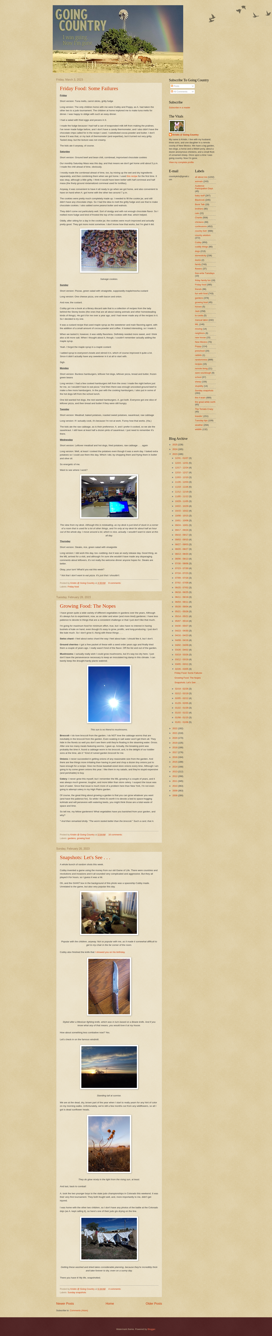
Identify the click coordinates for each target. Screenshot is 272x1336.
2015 (175, 762)
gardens (72, 838)
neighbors (200, 333)
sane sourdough (203, 373)
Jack (197, 311)
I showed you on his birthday (110, 952)
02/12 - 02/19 (182, 693)
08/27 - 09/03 (182, 544)
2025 (175, 444)
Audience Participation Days (204, 187)
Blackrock (200, 200)
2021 (175, 733)
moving (198, 329)
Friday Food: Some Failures (89, 88)
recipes (198, 364)
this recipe (132, 176)
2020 (175, 738)
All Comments (179, 91)
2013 (175, 771)
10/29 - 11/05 (182, 501)
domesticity (200, 255)
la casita (199, 315)
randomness (201, 359)
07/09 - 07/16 (182, 578)
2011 (175, 781)
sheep (198, 381)
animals (199, 181)
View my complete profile (181, 162)
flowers (198, 268)
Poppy (198, 346)
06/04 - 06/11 (182, 602)
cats (197, 213)
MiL (197, 324)
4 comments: (115, 1289)
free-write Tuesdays (204, 273)
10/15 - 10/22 (182, 510)
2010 (175, 786)
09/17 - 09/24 (182, 530)
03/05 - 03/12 (182, 664)
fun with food (201, 293)
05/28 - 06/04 (182, 606)
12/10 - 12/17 (182, 472)
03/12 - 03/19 (182, 659)
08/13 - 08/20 (182, 554)
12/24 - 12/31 (182, 463)
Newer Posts (65, 1303)
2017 (175, 752)
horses (198, 306)
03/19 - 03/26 (182, 654)
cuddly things (201, 246)
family (198, 264)
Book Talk (200, 204)
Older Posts (154, 1303)
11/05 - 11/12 (182, 496)
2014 (175, 766)
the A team (200, 397)
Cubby (198, 242)
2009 (175, 790)
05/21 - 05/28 (182, 611)
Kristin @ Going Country (185, 134)
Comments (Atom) (79, 1310)
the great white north (205, 402)
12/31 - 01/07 (182, 458)
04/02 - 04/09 (182, 645)
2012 (175, 776)
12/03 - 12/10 (182, 477)
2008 (175, 795)
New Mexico (201, 342)
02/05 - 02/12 (182, 698)
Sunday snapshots (77, 1292)
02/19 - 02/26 (182, 688)
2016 (175, 757)
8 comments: (115, 583)
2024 (175, 449)
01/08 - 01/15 (182, 717)
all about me (201, 177)
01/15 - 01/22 (182, 712)
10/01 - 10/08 (182, 520)
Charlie (198, 217)
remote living (201, 368)
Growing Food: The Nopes (88, 606)
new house (200, 337)
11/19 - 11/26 (182, 487)
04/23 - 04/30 (182, 630)
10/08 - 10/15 (182, 515)
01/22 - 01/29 (182, 707)
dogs (197, 251)
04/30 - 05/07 (182, 626)
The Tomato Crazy (204, 409)
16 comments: (115, 834)
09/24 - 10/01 (182, 525)
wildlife (198, 429)
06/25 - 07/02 (182, 587)
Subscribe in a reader (179, 107)
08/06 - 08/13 (182, 558)
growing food (83, 838)
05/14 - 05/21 (182, 616)
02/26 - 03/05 (182, 669)
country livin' (201, 231)
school (198, 377)
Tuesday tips (201, 420)
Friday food (73, 586)
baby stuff (200, 195)
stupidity (199, 386)
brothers (199, 208)
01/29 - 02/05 (182, 703)
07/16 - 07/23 (182, 573)
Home (110, 1303)
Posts (175, 86)
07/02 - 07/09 (182, 582)
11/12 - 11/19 (182, 491)
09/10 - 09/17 (182, 535)
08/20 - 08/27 (182, 549)
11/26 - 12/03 (182, 482)
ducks (198, 260)
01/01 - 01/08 (182, 722)
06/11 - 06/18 (182, 597)
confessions (201, 226)
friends (198, 289)
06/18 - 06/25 (182, 592)
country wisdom (202, 235)
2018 (175, 747)
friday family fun (203, 280)
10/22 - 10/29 (182, 506)
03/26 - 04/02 (182, 649)
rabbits (198, 355)
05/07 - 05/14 (182, 621)
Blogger (151, 1329)
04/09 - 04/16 (182, 640)
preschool (200, 351)
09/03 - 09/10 (182, 539)
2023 (175, 454)
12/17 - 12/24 (182, 467)
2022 (175, 728)
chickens (199, 222)
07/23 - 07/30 (182, 568)
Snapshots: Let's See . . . (85, 857)
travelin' (199, 416)
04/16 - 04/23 (182, 635)
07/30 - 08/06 (182, 563)
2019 (175, 742)
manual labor (201, 320)
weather (199, 425)
